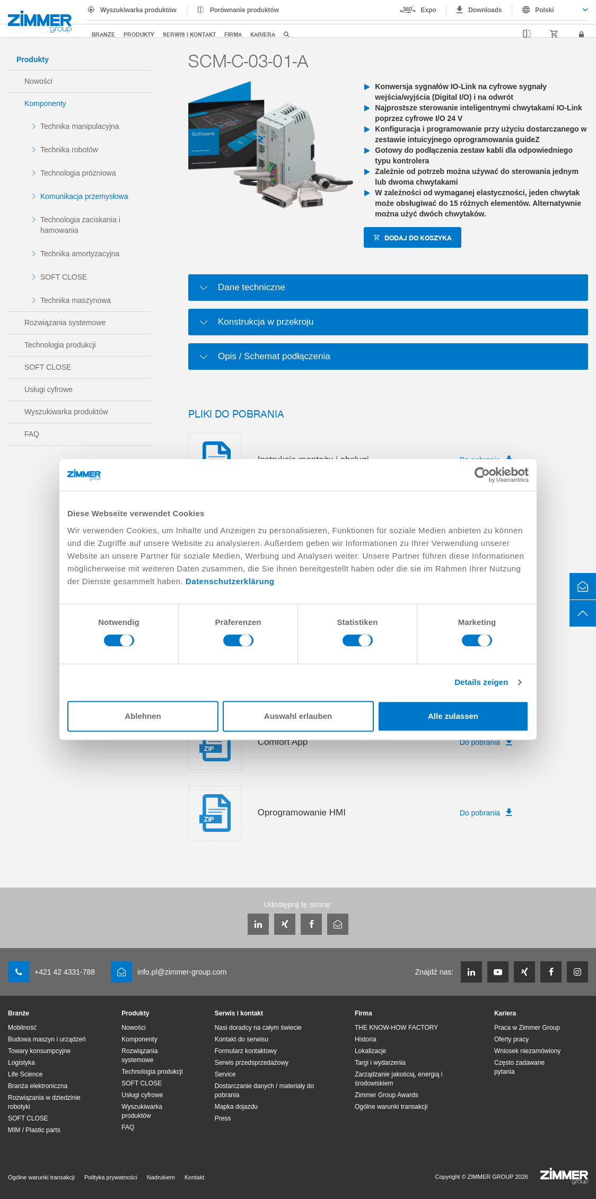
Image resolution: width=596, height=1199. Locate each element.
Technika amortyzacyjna (79, 253)
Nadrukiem (161, 1177)
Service (225, 1074)
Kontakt (194, 1177)
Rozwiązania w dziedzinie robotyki (44, 1102)
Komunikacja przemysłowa (84, 196)
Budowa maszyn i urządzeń (47, 1039)
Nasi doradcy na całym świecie (258, 1027)
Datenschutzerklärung (230, 581)
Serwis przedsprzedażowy (251, 1062)
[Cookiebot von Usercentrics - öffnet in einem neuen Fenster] (482, 475)
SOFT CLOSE (63, 277)
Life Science (25, 1074)
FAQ (31, 434)
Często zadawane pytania (519, 1067)
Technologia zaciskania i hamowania (80, 224)
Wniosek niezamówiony (527, 1051)
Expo (428, 10)
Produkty (139, 34)
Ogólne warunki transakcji (391, 1106)
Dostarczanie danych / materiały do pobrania (264, 1090)
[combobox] (550, 10)
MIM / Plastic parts (34, 1130)
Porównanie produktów (244, 10)
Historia (365, 1039)
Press (223, 1118)
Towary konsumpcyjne (39, 1051)
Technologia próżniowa (78, 173)
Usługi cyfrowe (48, 389)
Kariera (262, 34)
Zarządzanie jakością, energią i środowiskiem (398, 1079)
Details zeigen (481, 682)
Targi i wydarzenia (380, 1062)
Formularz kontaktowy (246, 1051)
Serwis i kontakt (189, 34)
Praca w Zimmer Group (527, 1027)
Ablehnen (143, 715)
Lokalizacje (370, 1051)
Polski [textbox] (544, 10)
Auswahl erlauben (298, 715)
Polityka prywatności (110, 1177)
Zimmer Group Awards (386, 1095)
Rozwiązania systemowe (65, 322)
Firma (233, 34)
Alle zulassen (453, 715)
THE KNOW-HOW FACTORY (396, 1027)
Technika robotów (69, 149)
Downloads (485, 10)
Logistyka (21, 1062)
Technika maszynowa (75, 300)
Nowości (38, 81)
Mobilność (22, 1027)
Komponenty (45, 103)
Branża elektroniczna (37, 1086)
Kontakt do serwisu (241, 1039)
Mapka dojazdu (236, 1106)
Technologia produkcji (60, 345)
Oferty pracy (511, 1039)
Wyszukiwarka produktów (138, 10)
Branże (103, 34)
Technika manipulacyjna (79, 126)
